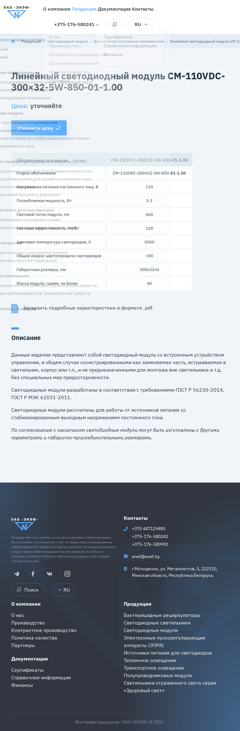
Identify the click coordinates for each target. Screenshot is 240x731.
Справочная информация (41, 677)
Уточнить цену (39, 128)
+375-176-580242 (150, 536)
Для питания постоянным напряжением (129, 41)
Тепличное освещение (150, 660)
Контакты (136, 518)
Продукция (32, 41)
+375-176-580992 (150, 544)
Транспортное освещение (154, 668)
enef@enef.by (146, 556)
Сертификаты (27, 670)
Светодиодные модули (68, 41)
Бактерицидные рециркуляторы (162, 615)
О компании (26, 604)
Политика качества (34, 637)
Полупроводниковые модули (158, 675)
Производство (28, 622)
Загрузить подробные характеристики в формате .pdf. (82, 308)
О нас (17, 615)
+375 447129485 (148, 528)
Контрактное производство (44, 630)
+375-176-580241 (147, 25)
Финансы (22, 685)
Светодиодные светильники (157, 622)
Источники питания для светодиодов (168, 653)
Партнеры (23, 645)
